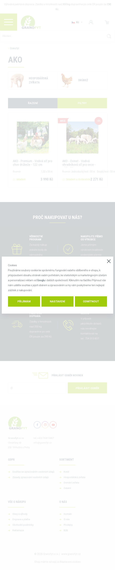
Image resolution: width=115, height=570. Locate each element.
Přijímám (24, 301)
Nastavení (57, 301)
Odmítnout (91, 301)
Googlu (41, 280)
